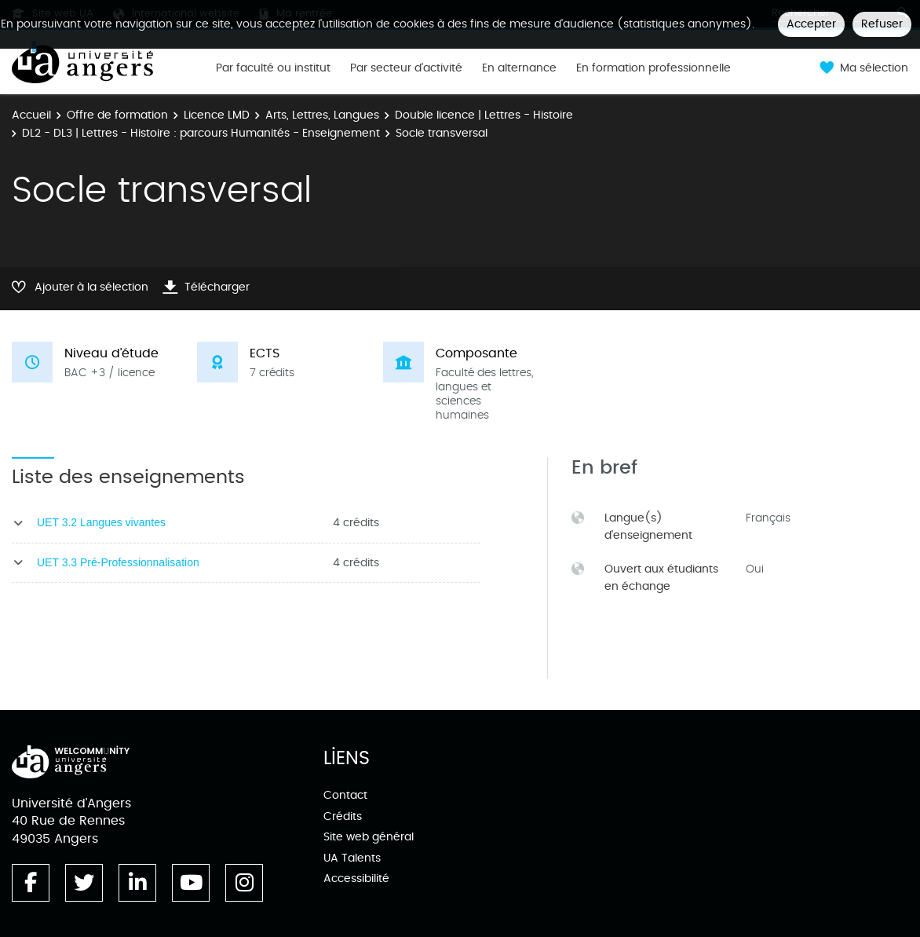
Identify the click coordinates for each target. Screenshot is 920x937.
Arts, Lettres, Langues (322, 115)
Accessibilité (356, 878)
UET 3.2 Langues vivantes (101, 522)
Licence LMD (217, 115)
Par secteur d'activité (406, 68)
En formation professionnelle (653, 68)
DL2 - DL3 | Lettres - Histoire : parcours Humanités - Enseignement (201, 133)
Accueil (31, 115)
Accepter (811, 24)
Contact (345, 795)
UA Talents (352, 858)
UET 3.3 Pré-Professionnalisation (118, 562)
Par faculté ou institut (273, 68)
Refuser (882, 24)
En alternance (519, 68)
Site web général (368, 837)
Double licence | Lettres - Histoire (484, 115)
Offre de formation (117, 115)
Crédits (342, 816)
